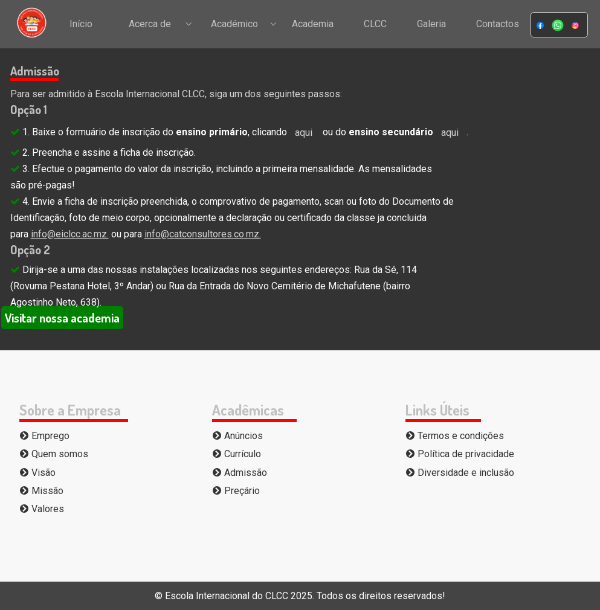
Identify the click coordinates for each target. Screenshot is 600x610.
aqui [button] (303, 132)
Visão (37, 472)
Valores (41, 509)
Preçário (236, 490)
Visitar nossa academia (62, 318)
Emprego (44, 435)
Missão (41, 490)
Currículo (236, 454)
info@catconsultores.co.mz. (202, 234)
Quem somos (53, 454)
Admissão (239, 472)
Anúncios (237, 435)
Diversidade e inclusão (459, 472)
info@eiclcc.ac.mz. (70, 234)
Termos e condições (454, 435)
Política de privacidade (459, 454)
